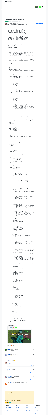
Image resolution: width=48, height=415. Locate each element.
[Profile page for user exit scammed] (6, 370)
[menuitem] (47, 1)
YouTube (36, 410)
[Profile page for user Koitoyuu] (6, 355)
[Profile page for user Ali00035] (6, 350)
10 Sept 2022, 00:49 (15, 383)
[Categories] (1, 1)
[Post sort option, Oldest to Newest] (39, 24)
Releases (17, 407)
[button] (1, 412)
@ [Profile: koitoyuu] (9, 363)
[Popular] (1, 6)
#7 (33, 383)
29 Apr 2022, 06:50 (17, 376)
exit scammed (9, 369)
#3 (33, 354)
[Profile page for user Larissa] (6, 24)
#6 (33, 376)
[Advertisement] (19, 11)
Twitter (36, 412)
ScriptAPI (27, 412)
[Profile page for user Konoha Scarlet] (6, 377)
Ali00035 (8, 349)
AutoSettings (28, 410)
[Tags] (1, 4)
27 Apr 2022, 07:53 (14, 23)
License (17, 410)
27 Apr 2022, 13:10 (15, 354)
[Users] (1, 7)
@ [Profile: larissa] (8, 377)
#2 (33, 349)
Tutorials (27, 407)
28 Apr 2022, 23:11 (16, 369)
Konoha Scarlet (9, 376)
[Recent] (1, 2)
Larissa (8, 23)
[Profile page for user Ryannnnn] (6, 384)
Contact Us (8, 412)
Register (7, 402)
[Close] (33, 392)
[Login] (47, 1)
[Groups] (1, 9)
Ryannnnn (8, 383)
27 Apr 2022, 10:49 (15, 349)
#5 (33, 369)
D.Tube (36, 413)
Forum (36, 407)
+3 (42, 6)
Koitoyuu (8, 354)
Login (10, 402)
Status (7, 410)
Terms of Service (9, 407)
